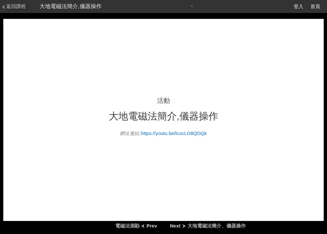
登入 (298, 6)
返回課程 (14, 6)
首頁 (315, 6)
